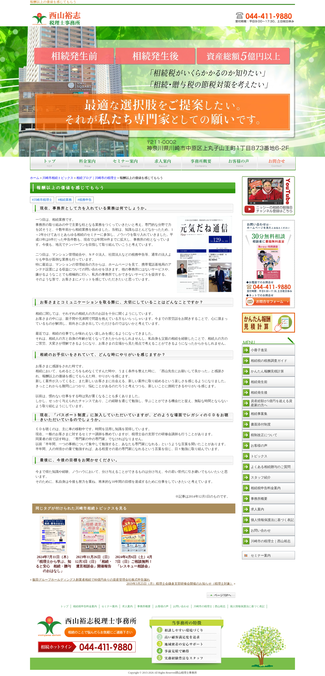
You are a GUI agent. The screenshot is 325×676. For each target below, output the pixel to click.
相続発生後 (259, 392)
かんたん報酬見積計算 (267, 371)
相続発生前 (259, 382)
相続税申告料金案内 (266, 488)
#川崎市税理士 (42, 199)
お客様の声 (259, 445)
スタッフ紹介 (261, 477)
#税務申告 (84, 199)
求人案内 (257, 509)
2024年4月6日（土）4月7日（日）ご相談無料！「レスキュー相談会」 (133, 561)
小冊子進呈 (259, 350)
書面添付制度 (261, 424)
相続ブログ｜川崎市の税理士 (96, 178)
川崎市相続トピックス (57, 178)
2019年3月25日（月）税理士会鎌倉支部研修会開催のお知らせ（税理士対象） (180, 583)
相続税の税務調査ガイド (269, 360)
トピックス (259, 456)
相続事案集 (259, 414)
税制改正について (264, 435)
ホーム (34, 178)
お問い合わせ (261, 530)
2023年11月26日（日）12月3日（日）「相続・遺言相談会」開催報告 (93, 561)
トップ (64, 606)
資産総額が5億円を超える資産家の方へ (271, 403)
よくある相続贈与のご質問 (271, 467)
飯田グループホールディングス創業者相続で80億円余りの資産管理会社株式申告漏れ (91, 579)
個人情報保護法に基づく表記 (272, 520)
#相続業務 (65, 199)
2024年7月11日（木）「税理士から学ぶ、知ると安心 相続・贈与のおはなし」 (53, 564)
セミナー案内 (261, 555)
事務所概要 (259, 498)
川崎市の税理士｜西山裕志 (271, 541)
